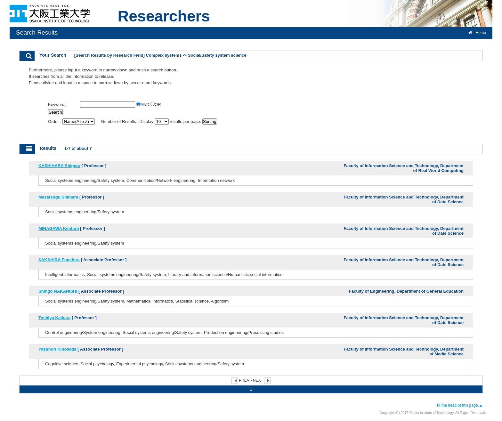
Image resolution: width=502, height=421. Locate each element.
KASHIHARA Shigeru (59, 165)
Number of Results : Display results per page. (151, 121)
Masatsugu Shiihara (58, 197)
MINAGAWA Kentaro (58, 228)
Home (477, 32)
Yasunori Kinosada (57, 349)
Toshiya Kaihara (54, 317)
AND (143, 104)
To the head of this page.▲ (459, 405)
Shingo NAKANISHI (57, 291)
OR (155, 104)
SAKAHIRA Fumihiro (59, 259)
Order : (72, 121)
